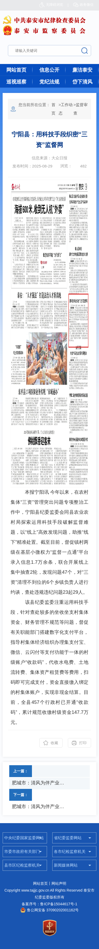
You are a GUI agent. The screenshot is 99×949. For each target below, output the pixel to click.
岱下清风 (82, 82)
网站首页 (16, 70)
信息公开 (49, 70)
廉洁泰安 (82, 70)
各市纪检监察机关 (70, 851)
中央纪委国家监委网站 (24, 838)
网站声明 (58, 883)
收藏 (54, 743)
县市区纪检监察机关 (22, 865)
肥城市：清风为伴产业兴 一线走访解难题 (40, 782)
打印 (83, 743)
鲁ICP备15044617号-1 (58, 904)
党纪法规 (49, 82)
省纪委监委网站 (68, 838)
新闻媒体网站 (66, 865)
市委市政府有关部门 (22, 851)
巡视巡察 (16, 82)
